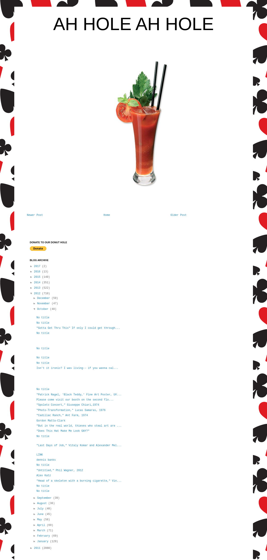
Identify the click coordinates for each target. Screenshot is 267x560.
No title (42, 317)
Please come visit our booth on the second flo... (75, 399)
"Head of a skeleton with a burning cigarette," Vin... (79, 480)
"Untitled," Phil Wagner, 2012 (59, 470)
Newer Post (35, 215)
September (45, 498)
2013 (38, 288)
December (44, 298)
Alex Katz (43, 475)
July (41, 508)
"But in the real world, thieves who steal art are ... (79, 425)
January (43, 541)
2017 (38, 266)
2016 (38, 271)
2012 (38, 293)
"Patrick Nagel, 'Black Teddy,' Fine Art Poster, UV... (79, 394)
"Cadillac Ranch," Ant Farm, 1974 (62, 415)
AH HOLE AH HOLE (133, 24)
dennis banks (46, 460)
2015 (38, 277)
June (41, 514)
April (42, 525)
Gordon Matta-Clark (50, 420)
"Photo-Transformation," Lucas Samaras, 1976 (71, 410)
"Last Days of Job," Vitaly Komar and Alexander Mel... (79, 445)
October (43, 309)
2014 (38, 282)
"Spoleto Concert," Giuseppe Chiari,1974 (67, 405)
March (42, 530)
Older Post (178, 215)
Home (106, 215)
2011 (38, 548)
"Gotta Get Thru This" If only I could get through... (78, 328)
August (42, 503)
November (44, 303)
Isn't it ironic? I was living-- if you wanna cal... (77, 368)
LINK (39, 454)
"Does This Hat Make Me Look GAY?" (63, 431)
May (40, 519)
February (44, 536)
